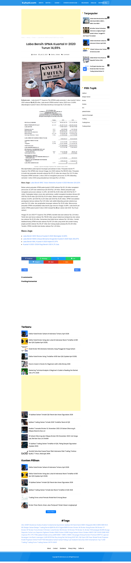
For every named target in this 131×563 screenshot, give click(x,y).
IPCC (29, 535)
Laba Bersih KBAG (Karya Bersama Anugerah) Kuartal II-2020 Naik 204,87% (51, 239)
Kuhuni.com (65, 557)
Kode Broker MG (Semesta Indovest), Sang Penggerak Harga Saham (52, 349)
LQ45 (45, 537)
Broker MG (58, 530)
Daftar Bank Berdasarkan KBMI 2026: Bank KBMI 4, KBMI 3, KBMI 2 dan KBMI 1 (98, 21)
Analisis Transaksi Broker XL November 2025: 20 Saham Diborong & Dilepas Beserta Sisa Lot (52, 429)
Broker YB (88, 530)
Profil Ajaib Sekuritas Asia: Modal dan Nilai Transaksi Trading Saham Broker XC (97, 68)
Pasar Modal (93, 537)
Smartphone (93, 540)
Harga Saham (73, 532)
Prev (25, 270)
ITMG (36, 535)
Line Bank (32, 537)
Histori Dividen (83, 532)
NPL (77, 537)
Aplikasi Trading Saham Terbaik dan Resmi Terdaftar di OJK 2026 (51, 490)
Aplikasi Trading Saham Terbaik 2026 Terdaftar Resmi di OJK (49, 422)
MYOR (49, 537)
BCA (106, 525)
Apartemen (60, 525)
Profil (39, 540)
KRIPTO (99, 535)
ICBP (95, 532)
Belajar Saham (86, 97)
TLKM (103, 540)
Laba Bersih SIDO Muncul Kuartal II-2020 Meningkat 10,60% (45, 236)
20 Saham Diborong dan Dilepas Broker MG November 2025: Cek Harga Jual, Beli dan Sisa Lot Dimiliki (53, 437)
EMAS (57, 532)
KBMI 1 (59, 535)
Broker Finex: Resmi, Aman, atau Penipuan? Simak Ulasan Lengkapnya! (53, 505)
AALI (22, 525)
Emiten (58, 54)
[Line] (73, 258)
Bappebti (90, 525)
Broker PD (73, 530)
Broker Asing (85, 527)
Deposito (39, 532)
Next (77, 270)
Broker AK (76, 527)
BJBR (51, 527)
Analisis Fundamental (49, 525)
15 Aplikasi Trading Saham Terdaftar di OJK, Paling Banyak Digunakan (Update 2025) (53, 445)
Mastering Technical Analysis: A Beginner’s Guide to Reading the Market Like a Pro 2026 (53, 371)
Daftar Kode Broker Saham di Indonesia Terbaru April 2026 (49, 334)
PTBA (43, 540)
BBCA (95, 525)
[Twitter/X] (58, 258)
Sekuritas (81, 540)
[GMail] (51, 262)
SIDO (87, 540)
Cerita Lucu (32, 532)
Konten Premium (91, 535)
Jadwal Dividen (86, 111)
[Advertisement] (51, 22)
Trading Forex (86, 122)
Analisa (39, 525)
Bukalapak (96, 530)
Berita (53, 54)
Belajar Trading (39, 527)
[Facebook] (28, 258)
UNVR (55, 542)
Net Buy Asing (57, 537)
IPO (83, 108)
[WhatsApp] (43, 258)
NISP (73, 537)
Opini (83, 537)
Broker (84, 100)
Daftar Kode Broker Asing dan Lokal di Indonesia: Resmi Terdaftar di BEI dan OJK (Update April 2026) (53, 341)
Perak (100, 537)
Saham (55, 540)
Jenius (50, 535)
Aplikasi (84, 93)
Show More (51, 511)
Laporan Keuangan (87, 115)
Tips (99, 540)
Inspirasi (24, 535)
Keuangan (76, 535)
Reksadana (49, 540)
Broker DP (25, 530)
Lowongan (39, 537)
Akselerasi (32, 525)
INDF (107, 532)
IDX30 (99, 532)
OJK (80, 537)
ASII (71, 525)
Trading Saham (86, 126)
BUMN (102, 530)
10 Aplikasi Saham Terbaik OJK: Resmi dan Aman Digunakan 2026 (51, 415)
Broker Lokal (49, 530)
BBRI (103, 525)
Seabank (75, 540)
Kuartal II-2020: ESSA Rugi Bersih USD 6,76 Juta (41, 244)
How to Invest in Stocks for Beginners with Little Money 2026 (49, 364)
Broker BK (93, 527)
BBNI (99, 525)
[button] (65, 262)
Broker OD (66, 530)
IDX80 (103, 532)
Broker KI (41, 530)
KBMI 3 (69, 535)
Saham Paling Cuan (65, 540)
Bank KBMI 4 (81, 525)
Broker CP (101, 527)
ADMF (27, 525)
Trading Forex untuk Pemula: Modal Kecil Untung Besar (48, 498)
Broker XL (81, 530)
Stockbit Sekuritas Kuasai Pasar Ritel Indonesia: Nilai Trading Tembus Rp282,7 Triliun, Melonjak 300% (52, 452)
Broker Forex (33, 530)
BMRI (66, 527)
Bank (75, 525)
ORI (87, 537)
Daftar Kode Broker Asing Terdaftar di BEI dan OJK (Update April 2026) (53, 356)
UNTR (50, 542)
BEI (22, 527)
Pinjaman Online (31, 540)
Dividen (84, 104)
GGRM (66, 532)
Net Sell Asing (67, 537)
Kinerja (82, 535)
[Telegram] (36, 262)
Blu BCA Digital (58, 527)
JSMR (54, 535)
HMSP (91, 532)
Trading (84, 119)
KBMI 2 (64, 535)
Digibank (46, 532)
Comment (66, 54)
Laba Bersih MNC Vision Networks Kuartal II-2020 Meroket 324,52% (55, 183)
